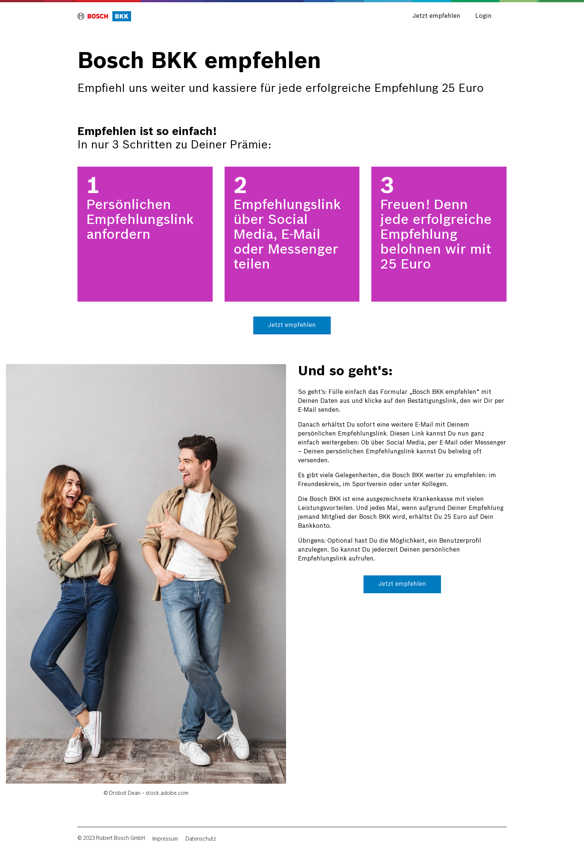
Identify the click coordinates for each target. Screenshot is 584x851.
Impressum (165, 839)
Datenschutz (200, 839)
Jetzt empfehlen (436, 16)
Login (483, 16)
